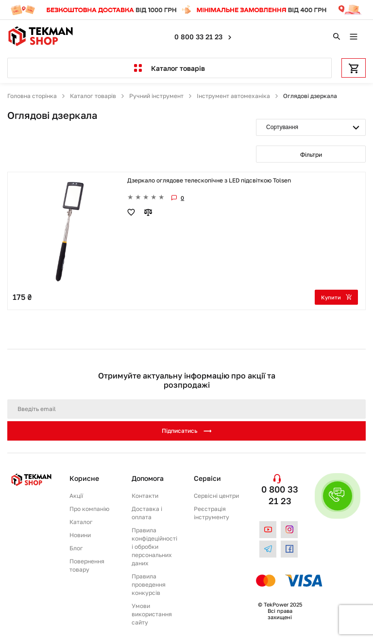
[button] (337, 495)
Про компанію (89, 508)
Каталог (81, 522)
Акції (76, 495)
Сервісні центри (216, 495)
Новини (80, 535)
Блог (76, 548)
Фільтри (311, 154)
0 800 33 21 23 (199, 37)
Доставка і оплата (147, 513)
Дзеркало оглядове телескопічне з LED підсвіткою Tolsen (209, 180)
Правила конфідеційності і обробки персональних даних (154, 546)
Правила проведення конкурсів (149, 584)
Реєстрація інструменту (211, 513)
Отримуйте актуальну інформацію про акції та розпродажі (186, 380)
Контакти (145, 495)
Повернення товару (86, 565)
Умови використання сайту (152, 614)
